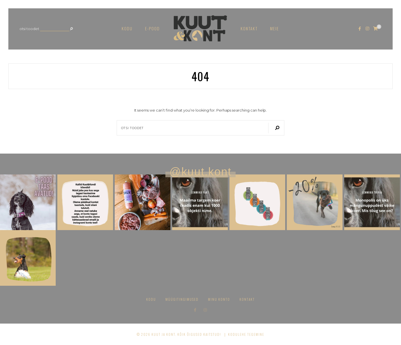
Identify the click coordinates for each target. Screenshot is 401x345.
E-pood (152, 28)
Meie (274, 28)
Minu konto (219, 299)
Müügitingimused (182, 299)
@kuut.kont (201, 172)
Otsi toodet (29, 29)
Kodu (127, 28)
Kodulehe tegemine (246, 334)
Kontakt (249, 28)
